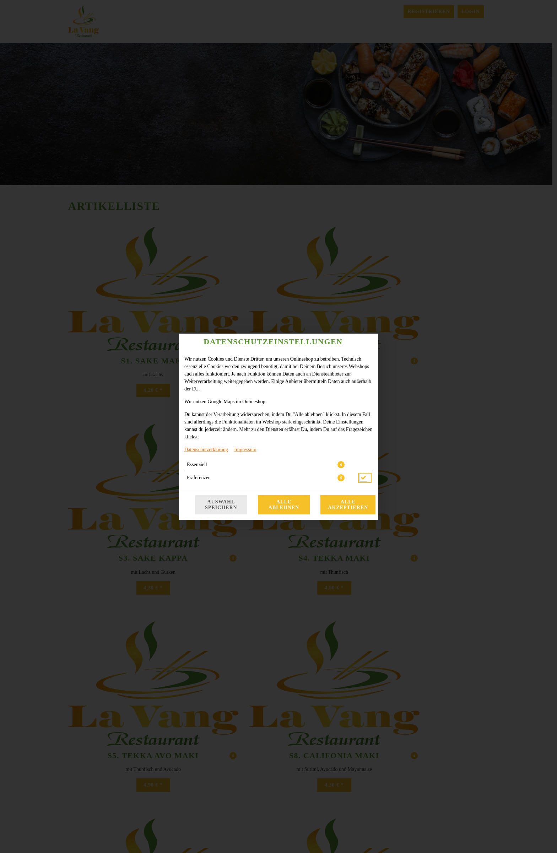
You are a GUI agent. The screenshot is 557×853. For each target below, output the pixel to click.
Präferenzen (199, 477)
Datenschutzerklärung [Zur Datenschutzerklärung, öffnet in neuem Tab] (206, 449)
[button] (341, 464)
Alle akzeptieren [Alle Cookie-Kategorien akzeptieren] (348, 504)
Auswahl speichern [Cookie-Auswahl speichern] (221, 504)
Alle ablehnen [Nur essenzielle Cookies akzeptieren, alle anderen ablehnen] (284, 504)
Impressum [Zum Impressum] (245, 449)
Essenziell (197, 464)
